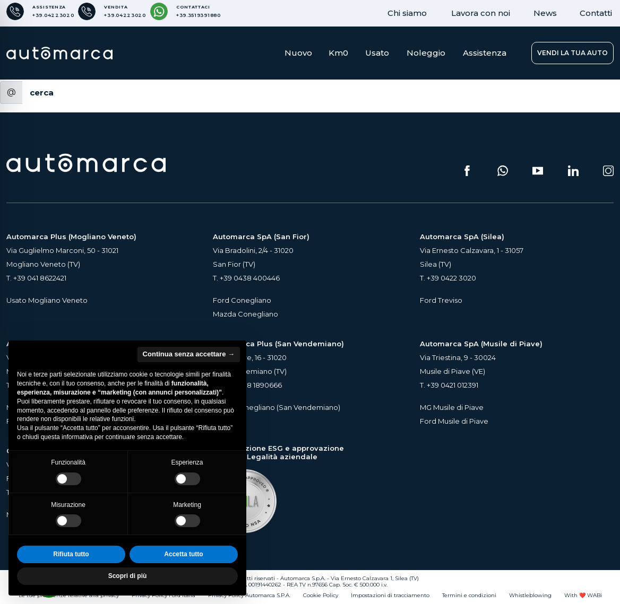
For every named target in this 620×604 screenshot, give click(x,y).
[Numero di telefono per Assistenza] (40, 11)
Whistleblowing (530, 595)
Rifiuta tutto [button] (71, 554)
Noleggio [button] (426, 53)
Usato (377, 53)
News (545, 13)
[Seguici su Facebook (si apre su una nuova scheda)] (467, 170)
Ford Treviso (441, 300)
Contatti (596, 13)
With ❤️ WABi (583, 595)
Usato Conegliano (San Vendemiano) (276, 407)
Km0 (338, 53)
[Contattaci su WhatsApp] (185, 11)
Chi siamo (407, 13)
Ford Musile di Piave (454, 421)
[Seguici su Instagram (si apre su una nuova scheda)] (608, 170)
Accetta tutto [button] (183, 554)
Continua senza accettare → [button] (189, 354)
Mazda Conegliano (245, 314)
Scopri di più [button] (127, 576)
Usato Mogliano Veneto (47, 300)
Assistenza (484, 53)
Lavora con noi (480, 13)
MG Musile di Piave (452, 407)
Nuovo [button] (298, 53)
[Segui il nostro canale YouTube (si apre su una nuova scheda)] (537, 170)
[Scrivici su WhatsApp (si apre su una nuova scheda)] (502, 170)
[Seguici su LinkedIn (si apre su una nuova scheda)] (573, 170)
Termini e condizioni (469, 595)
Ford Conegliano (242, 300)
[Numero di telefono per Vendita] (111, 11)
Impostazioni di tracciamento (390, 595)
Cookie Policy (320, 595)
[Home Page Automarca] (59, 52)
